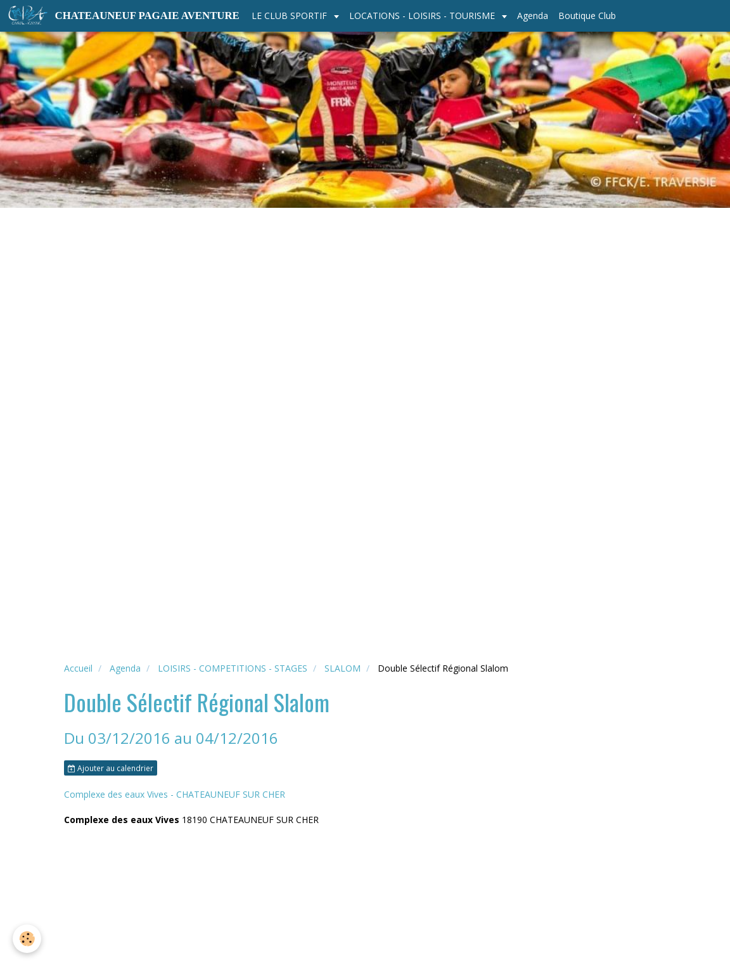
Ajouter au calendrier (110, 768)
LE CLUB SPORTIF (291, 16)
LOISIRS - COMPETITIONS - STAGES (232, 668)
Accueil (78, 668)
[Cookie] (27, 938)
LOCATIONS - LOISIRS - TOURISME (423, 16)
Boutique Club (587, 16)
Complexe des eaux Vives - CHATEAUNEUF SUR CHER (174, 794)
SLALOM (342, 668)
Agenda (532, 16)
